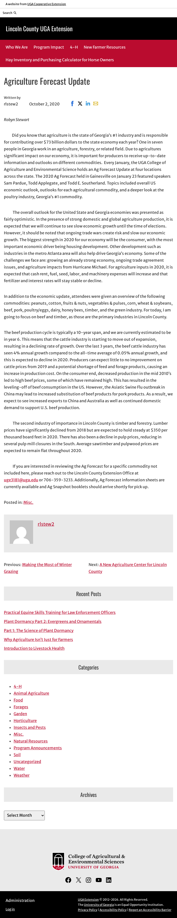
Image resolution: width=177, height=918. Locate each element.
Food (18, 700)
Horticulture (25, 720)
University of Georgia (99, 905)
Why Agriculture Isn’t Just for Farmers (38, 639)
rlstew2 (46, 524)
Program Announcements (38, 747)
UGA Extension (88, 899)
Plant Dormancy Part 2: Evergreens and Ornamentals (53, 621)
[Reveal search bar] (9, 12)
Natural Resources (31, 741)
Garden (20, 713)
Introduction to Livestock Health (34, 648)
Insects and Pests (30, 727)
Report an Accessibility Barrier (150, 910)
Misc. (28, 502)
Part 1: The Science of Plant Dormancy (39, 630)
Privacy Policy (87, 910)
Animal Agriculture (31, 693)
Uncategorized (27, 761)
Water (19, 768)
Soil (17, 754)
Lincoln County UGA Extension (39, 28)
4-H (18, 686)
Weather (21, 775)
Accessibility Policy (113, 910)
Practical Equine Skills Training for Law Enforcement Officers (60, 612)
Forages (21, 706)
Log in (10, 909)
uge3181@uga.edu (21, 479)
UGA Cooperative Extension (46, 4)
